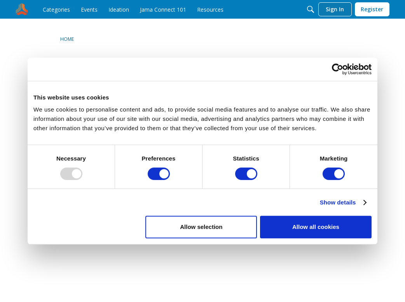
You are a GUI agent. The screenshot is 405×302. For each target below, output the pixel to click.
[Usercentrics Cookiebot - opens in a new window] (338, 69)
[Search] (311, 9)
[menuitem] (56, 9)
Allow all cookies (315, 226)
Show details (338, 202)
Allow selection (201, 226)
